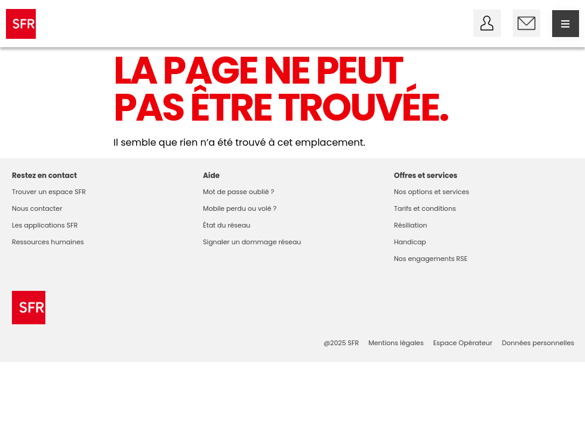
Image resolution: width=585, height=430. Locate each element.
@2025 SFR (341, 343)
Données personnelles (538, 343)
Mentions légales (395, 343)
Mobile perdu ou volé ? (239, 208)
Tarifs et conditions (425, 208)
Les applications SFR (45, 225)
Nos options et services (431, 191)
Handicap (410, 242)
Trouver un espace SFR (49, 191)
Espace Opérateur (462, 343)
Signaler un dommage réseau (252, 242)
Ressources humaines (48, 242)
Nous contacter (37, 208)
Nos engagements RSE (430, 258)
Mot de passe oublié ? (238, 191)
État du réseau (226, 225)
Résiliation (410, 225)
